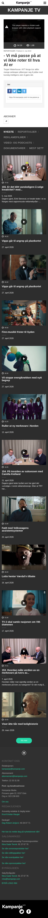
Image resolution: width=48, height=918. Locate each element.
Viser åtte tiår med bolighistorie (20, 724)
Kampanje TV (24, 10)
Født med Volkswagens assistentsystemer (15, 529)
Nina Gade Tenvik (9, 844)
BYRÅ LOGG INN (9, 883)
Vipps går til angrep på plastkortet (21, 241)
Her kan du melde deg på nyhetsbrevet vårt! (21, 832)
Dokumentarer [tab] (14, 148)
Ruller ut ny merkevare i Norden (20, 426)
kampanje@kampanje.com (13, 769)
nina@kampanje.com (11, 879)
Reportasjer (9, 51)
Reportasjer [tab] (27, 131)
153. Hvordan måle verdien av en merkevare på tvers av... (20, 671)
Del (8, 85)
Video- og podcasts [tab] (18, 142)
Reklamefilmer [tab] (15, 137)
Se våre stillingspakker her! (14, 853)
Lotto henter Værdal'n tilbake (18, 576)
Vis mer (24, 740)
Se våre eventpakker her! (13, 857)
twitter (21, 911)
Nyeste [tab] (9, 131)
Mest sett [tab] (36, 148)
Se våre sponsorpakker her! (14, 863)
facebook (28, 911)
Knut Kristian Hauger (11, 814)
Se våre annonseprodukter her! (15, 849)
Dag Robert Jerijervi (10, 823)
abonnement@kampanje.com (14, 776)
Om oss (5, 802)
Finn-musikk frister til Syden (18, 332)
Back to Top (24, 753)
